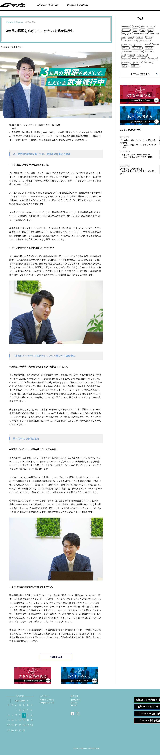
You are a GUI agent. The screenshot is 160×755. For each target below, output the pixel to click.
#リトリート (150, 51)
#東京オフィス (137, 62)
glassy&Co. (75, 700)
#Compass (136, 26)
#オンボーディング (145, 40)
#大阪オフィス (125, 58)
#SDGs (130, 33)
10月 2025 (20, 701)
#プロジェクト (149, 48)
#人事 (123, 55)
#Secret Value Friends (141, 33)
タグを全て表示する (140, 74)
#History (142, 30)
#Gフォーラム (125, 30)
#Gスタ (153, 26)
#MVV (123, 33)
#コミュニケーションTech (142, 44)
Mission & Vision (47, 700)
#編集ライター (135, 66)
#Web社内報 (139, 37)
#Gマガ (135, 30)
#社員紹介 (124, 66)
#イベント (149, 37)
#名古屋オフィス (142, 55)
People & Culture (47, 703)
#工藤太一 (136, 58)
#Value (123, 37)
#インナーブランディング (129, 40)
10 (24, 715)
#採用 (144, 58)
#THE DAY (154, 33)
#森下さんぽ (149, 62)
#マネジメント (139, 51)
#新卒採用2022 (126, 62)
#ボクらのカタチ (126, 51)
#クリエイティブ (126, 44)
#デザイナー (125, 48)
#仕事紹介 (131, 55)
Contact (74, 703)
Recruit (74, 705)
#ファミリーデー (137, 48)
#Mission (150, 30)
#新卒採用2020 (153, 58)
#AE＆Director (125, 26)
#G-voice (145, 26)
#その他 (155, 44)
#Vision (130, 37)
